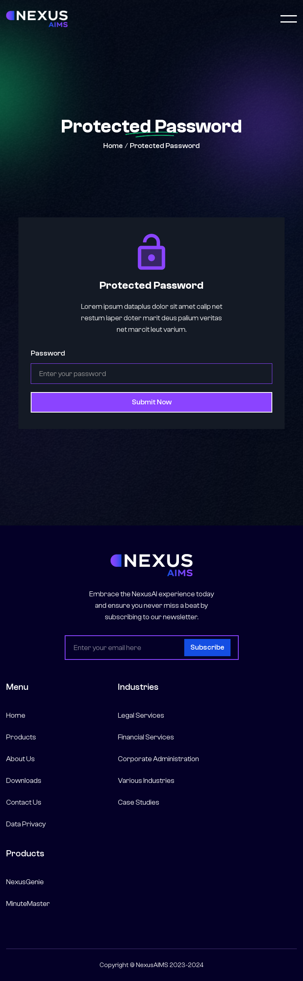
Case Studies (138, 802)
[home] (37, 19)
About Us (20, 759)
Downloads (23, 780)
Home (113, 145)
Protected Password (165, 145)
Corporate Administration (158, 759)
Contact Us (23, 802)
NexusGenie (25, 882)
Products (21, 737)
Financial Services (146, 737)
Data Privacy (26, 824)
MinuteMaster (28, 903)
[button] (288, 18)
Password (48, 353)
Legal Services (141, 715)
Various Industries (146, 780)
